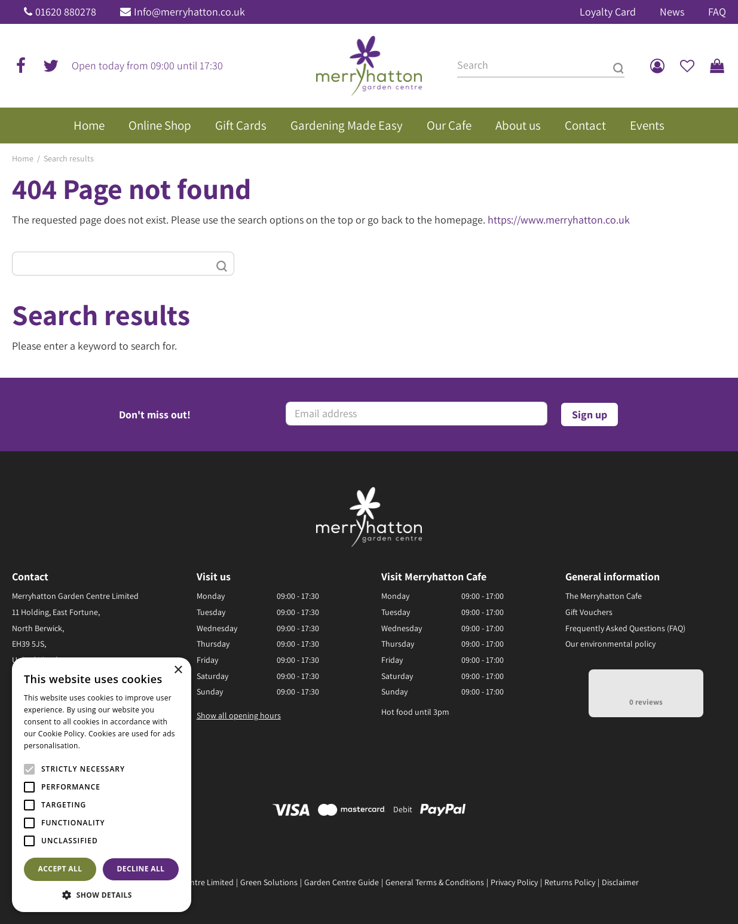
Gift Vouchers (589, 612)
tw (51, 66)
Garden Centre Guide (341, 882)
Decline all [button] (141, 869)
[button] (101, 894)
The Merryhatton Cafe (603, 595)
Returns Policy (569, 882)
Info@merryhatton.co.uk (189, 12)
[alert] (101, 784)
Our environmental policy (610, 643)
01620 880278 (65, 12)
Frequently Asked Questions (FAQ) (625, 628)
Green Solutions (269, 882)
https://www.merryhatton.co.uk (559, 220)
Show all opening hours (239, 715)
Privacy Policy (514, 882)
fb (21, 66)
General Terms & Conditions (434, 882)
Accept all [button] (60, 869)
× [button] (177, 670)
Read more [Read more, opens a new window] (101, 746)
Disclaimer (620, 882)
